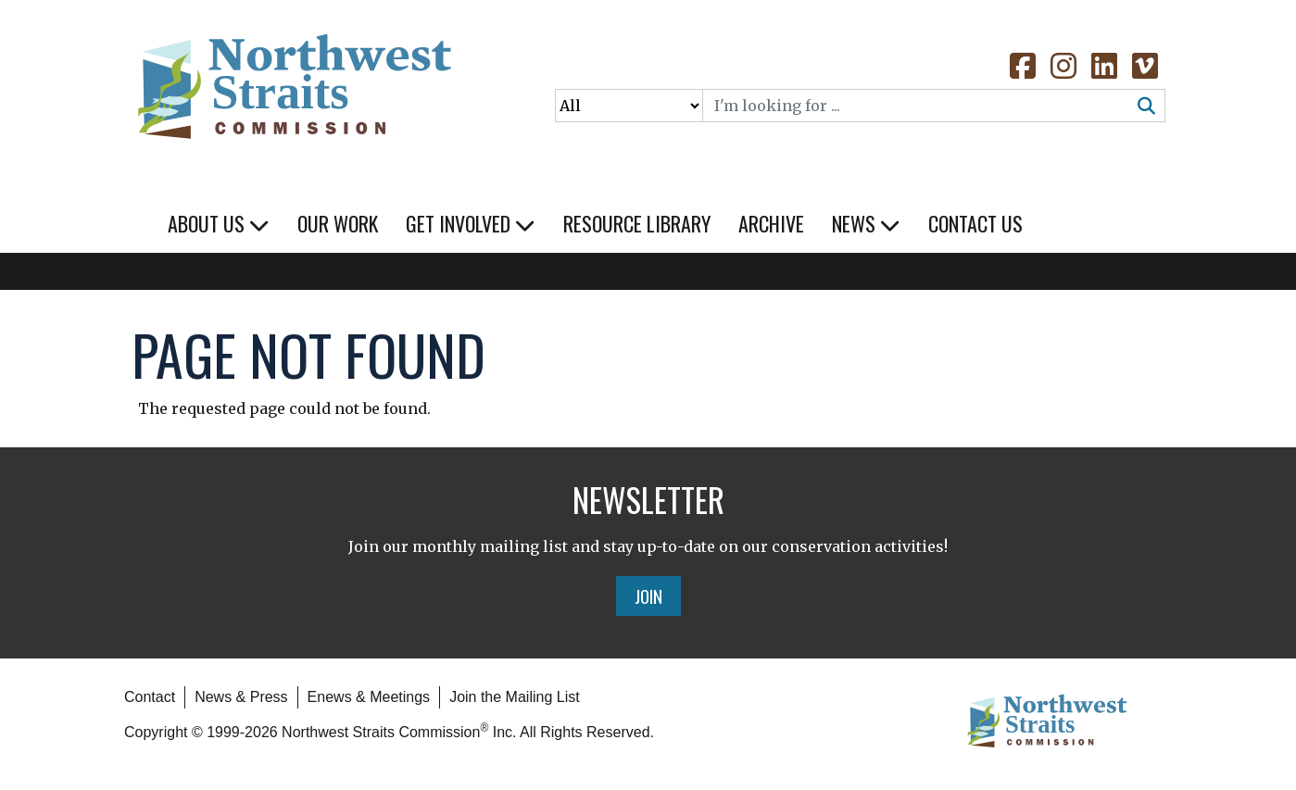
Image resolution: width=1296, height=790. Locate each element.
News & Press (241, 697)
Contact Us (975, 223)
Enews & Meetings (369, 697)
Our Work (337, 223)
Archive (771, 223)
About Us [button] (219, 223)
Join (648, 595)
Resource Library (637, 223)
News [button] (866, 223)
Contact (149, 697)
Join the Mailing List (514, 697)
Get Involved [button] (470, 223)
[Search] (916, 105)
